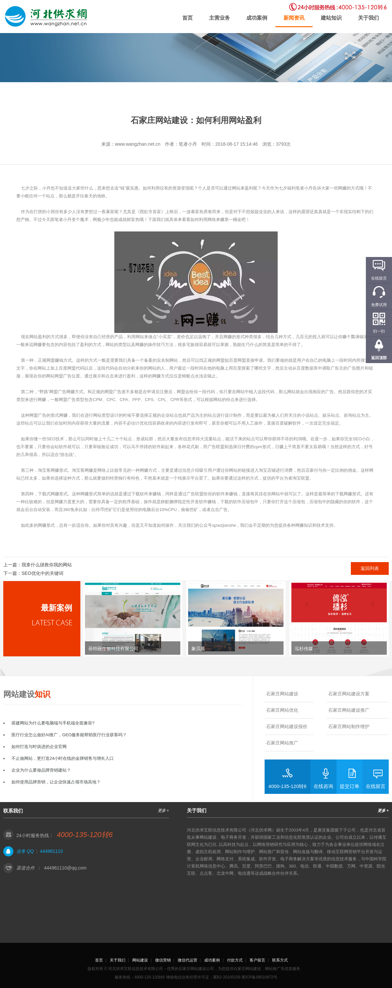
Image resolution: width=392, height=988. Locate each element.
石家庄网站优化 (282, 710)
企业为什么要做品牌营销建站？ (41, 770)
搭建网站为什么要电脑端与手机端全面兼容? (52, 723)
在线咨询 (323, 786)
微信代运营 (187, 960)
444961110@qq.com (65, 867)
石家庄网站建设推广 (348, 710)
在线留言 (375, 786)
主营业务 (219, 18)
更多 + (163, 810)
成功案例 (256, 18)
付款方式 (235, 960)
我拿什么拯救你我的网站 (47, 564)
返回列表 (370, 568)
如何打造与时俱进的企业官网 (39, 746)
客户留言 (257, 960)
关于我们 (368, 18)
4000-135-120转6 (288, 786)
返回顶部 (379, 358)
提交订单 (349, 786)
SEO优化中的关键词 (42, 573)
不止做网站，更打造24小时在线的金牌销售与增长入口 (62, 758)
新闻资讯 (294, 18)
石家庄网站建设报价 (286, 726)
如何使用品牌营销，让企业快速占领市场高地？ (56, 781)
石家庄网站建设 (282, 693)
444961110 (51, 851)
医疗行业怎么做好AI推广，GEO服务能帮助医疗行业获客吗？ (69, 734)
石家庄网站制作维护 (348, 726)
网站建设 (140, 960)
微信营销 (163, 960)
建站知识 (331, 18)
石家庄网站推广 (282, 742)
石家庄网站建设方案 (348, 693)
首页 (187, 18)
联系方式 (280, 960)
